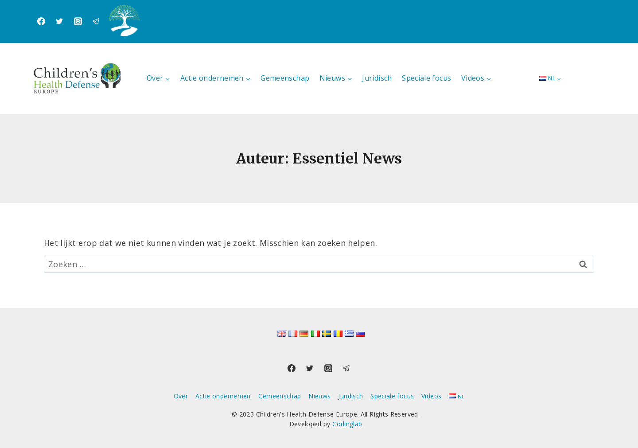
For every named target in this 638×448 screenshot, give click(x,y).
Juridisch (377, 78)
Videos (431, 396)
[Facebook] (41, 21)
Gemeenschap (285, 78)
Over (181, 396)
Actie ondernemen (223, 396)
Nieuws (319, 396)
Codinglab (347, 424)
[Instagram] (78, 21)
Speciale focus (426, 78)
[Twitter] (59, 21)
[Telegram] (96, 21)
